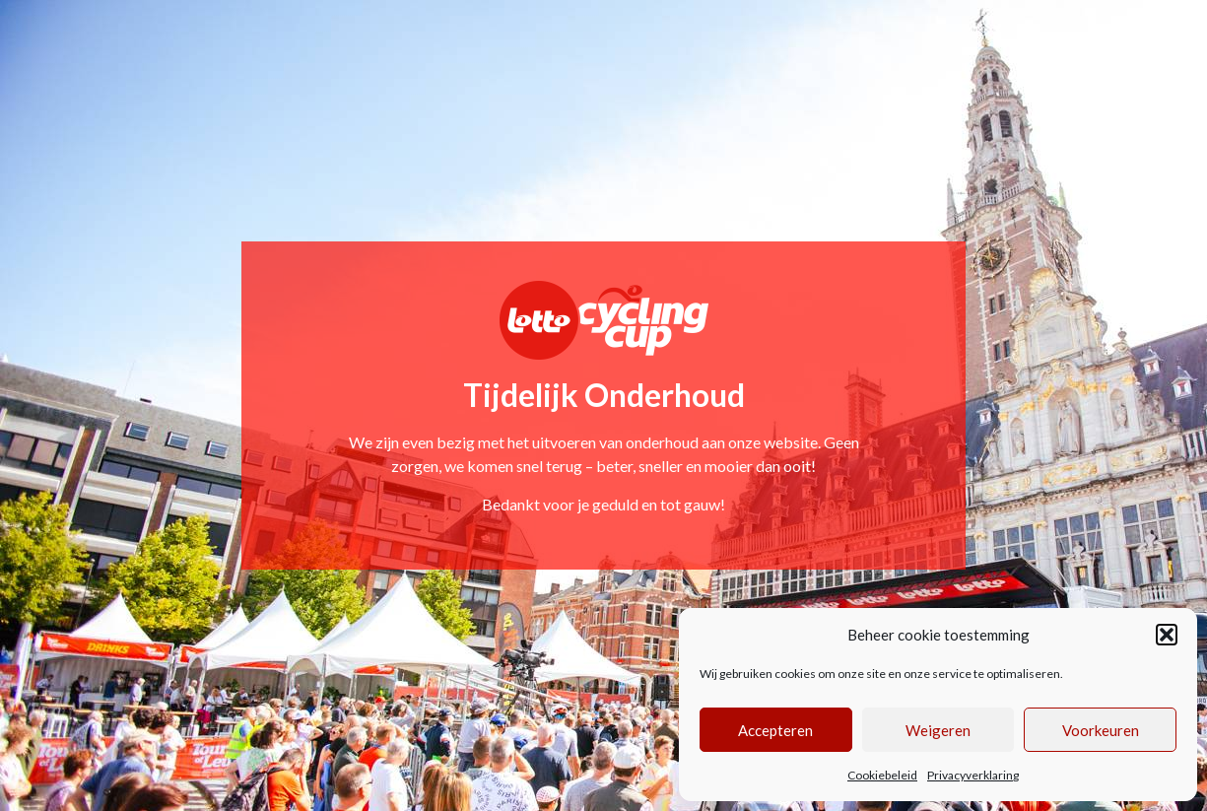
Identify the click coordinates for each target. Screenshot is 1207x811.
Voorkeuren (1100, 730)
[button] (1166, 634)
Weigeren (938, 730)
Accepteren (775, 730)
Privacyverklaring (973, 775)
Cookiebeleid (882, 775)
